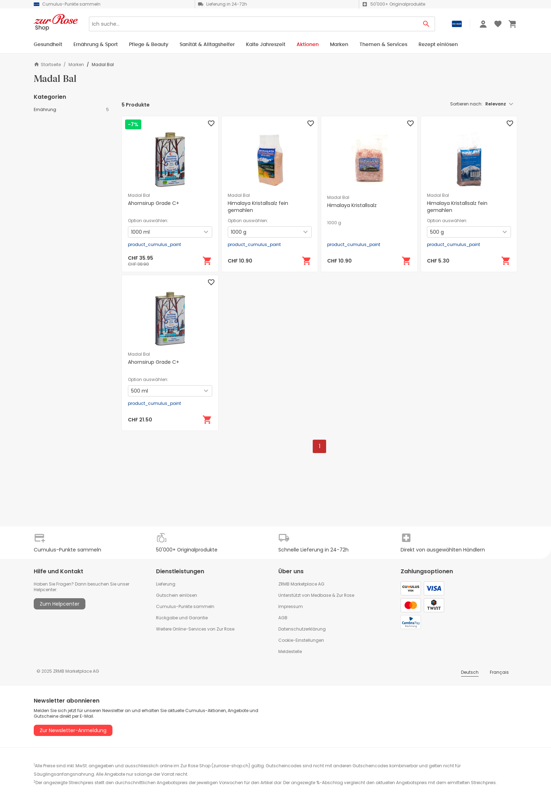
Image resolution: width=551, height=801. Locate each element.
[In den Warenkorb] (207, 261)
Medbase (321, 595)
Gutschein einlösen (176, 595)
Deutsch (470, 672)
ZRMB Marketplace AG (301, 584)
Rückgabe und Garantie (182, 618)
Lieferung (165, 584)
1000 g (334, 223)
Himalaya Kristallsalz (352, 205)
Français (499, 672)
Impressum (290, 606)
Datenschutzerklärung (302, 629)
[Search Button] (426, 24)
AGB (282, 618)
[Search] (253, 24)
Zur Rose (345, 595)
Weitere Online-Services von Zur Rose (195, 629)
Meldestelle (290, 651)
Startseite (47, 64)
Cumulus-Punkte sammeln (185, 606)
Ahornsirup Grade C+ (153, 203)
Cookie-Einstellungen (301, 640)
